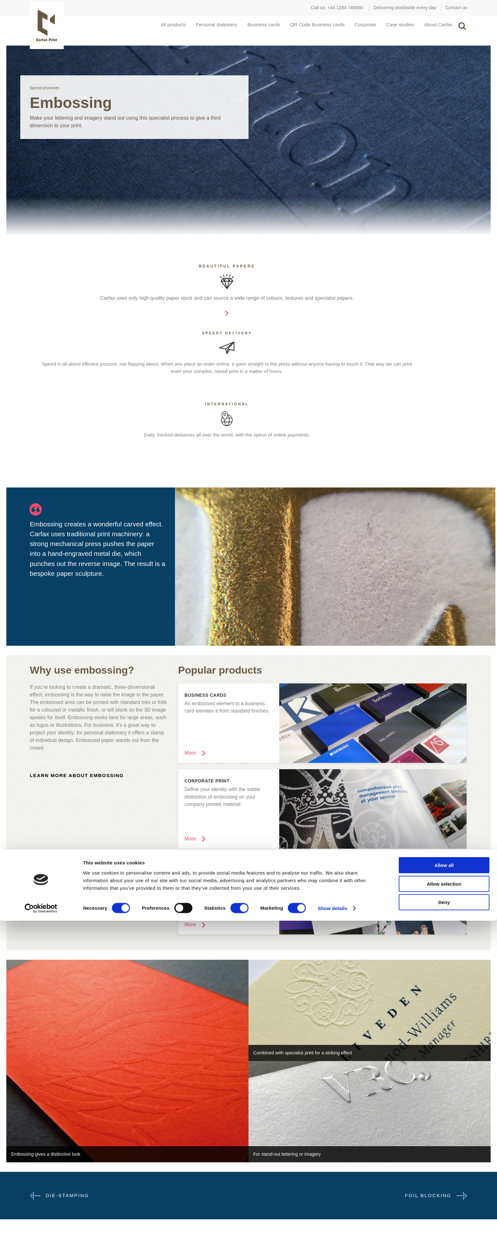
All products (150, 27)
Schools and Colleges (52, 1151)
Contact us (456, 7)
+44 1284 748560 (345, 7)
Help (253, 1170)
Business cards (247, 27)
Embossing (150, 1161)
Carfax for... (54, 1128)
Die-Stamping (68, 1074)
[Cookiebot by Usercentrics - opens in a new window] (41, 1231)
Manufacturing (44, 1170)
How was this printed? (270, 1161)
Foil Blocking (427, 1074)
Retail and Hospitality (51, 1161)
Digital (145, 1151)
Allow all (444, 1188)
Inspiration (269, 1128)
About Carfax (434, 27)
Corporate (356, 27)
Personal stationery (197, 27)
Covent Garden (373, 1142)
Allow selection (444, 1207)
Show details (332, 1231)
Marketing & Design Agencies (59, 1142)
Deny (444, 1225)
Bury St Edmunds (375, 1151)
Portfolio (256, 1151)
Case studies (394, 27)
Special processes (45, 93)
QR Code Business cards (304, 27)
